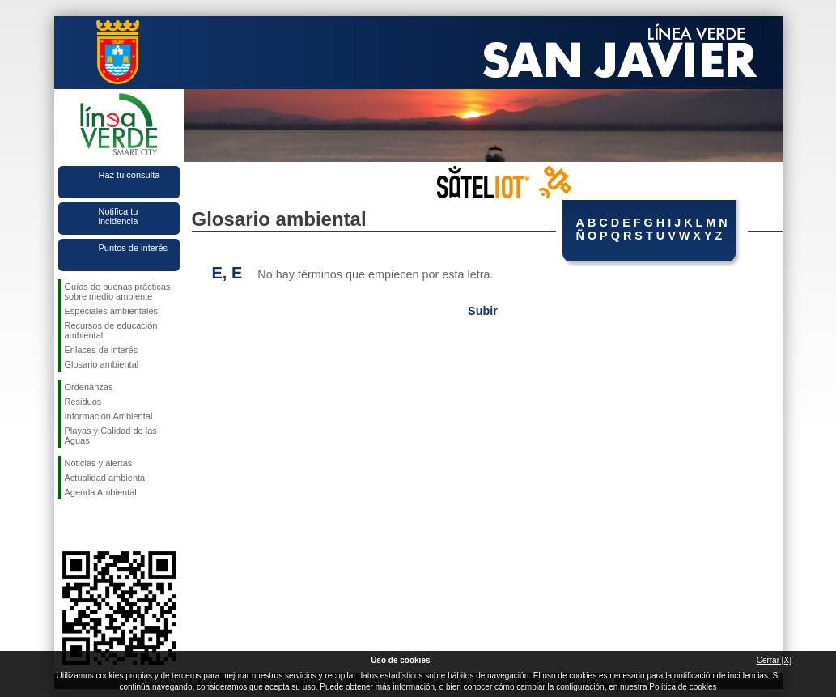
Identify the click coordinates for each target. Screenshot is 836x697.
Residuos (83, 401)
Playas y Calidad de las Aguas (111, 435)
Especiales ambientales (112, 311)
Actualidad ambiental (106, 477)
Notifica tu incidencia (118, 216)
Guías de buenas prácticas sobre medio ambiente (118, 291)
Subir (483, 310)
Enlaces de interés (101, 350)
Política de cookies (682, 686)
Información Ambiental (109, 416)
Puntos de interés (133, 248)
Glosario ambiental (102, 364)
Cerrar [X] (774, 660)
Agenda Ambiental (101, 492)
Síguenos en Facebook (68, 525)
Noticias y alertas (99, 463)
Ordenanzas (89, 387)
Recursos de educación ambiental (111, 330)
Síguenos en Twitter (94, 525)
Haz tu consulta (129, 175)
